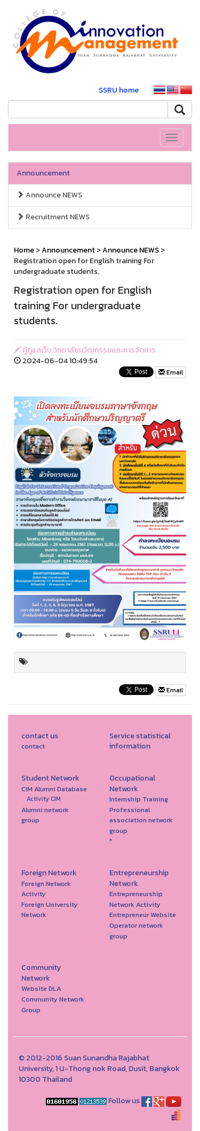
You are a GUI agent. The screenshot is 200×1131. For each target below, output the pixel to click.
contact (33, 746)
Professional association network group (141, 820)
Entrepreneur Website (142, 915)
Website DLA (41, 988)
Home (24, 250)
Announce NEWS (49, 195)
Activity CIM (44, 798)
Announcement (43, 173)
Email (170, 372)
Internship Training (138, 799)
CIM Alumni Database (54, 789)
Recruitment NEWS (53, 217)
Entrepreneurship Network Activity (136, 899)
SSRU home (119, 90)
